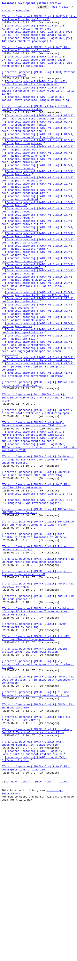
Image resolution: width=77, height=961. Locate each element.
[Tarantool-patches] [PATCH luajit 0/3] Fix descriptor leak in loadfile (36, 920)
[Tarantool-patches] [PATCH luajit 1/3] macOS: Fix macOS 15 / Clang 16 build (34, 98)
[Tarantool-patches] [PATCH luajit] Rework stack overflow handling (35, 749)
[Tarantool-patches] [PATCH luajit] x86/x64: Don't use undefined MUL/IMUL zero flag (37, 567)
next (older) (21, 936)
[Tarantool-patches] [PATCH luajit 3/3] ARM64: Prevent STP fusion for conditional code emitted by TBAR (39, 535)
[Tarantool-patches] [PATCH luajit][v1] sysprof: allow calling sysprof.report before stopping (38, 796)
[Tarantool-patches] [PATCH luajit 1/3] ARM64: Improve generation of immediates (34, 519)
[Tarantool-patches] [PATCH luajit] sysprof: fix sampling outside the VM (37, 686)
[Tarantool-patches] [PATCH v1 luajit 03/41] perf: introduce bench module (38, 154)
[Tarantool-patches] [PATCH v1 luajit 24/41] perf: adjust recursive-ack (38, 310)
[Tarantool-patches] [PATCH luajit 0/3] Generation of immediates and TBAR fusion (34, 508)
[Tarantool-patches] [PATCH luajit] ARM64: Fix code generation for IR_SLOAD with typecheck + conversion (38, 814)
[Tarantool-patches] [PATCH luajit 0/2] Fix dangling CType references (36, 582)
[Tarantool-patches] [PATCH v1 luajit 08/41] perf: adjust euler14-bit (38, 191)
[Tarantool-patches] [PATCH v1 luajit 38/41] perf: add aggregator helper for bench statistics (38, 420)
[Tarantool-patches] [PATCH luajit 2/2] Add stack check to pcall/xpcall (38, 76)
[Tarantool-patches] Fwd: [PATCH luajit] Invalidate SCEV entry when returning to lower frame (38, 476)
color (6, 12)
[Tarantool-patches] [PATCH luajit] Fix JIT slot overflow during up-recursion (36, 764)
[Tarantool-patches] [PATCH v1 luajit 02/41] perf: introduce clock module (38, 147)
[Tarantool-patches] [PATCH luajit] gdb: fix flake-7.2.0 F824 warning (37, 861)
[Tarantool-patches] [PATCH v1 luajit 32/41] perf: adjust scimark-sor (38, 374)
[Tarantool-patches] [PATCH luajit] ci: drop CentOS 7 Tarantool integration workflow (37, 876)
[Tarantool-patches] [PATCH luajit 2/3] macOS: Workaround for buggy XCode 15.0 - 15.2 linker (38, 107)
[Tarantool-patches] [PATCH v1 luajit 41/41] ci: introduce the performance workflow (38, 448)
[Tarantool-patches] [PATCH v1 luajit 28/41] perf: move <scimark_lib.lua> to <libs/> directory (38, 342)
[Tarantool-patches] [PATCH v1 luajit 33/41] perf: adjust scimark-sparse (38, 381)
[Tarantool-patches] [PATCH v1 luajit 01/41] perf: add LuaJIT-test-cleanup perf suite (38, 139)
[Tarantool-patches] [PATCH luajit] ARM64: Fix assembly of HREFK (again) (38, 459)
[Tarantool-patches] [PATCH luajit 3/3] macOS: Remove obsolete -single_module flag (35, 117)
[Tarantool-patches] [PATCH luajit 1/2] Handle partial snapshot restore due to (34, 902)
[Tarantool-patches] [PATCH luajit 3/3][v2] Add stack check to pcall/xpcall (38, 46)
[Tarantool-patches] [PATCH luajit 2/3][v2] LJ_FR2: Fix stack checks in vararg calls (38, 39)
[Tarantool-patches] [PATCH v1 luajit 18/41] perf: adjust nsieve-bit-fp (38, 266)
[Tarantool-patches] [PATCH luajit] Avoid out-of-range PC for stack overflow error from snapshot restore (38, 550)
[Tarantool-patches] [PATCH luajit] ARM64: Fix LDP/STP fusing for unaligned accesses (38, 671)
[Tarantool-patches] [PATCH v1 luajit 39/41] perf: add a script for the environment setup (38, 429)
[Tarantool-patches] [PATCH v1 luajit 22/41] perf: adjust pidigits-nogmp (38, 295)
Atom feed (36, 12)
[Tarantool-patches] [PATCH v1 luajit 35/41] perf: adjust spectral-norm (38, 396)
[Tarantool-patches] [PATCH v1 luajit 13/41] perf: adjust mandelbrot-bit (38, 228)
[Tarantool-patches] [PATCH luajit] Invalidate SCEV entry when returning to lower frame (38, 627)
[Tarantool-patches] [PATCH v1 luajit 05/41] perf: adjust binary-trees (38, 169)
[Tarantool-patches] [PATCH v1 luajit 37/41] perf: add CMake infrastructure (38, 411)
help (60, 8)
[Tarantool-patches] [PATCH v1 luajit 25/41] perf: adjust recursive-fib (38, 318)
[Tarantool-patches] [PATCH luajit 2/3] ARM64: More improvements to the (34, 526)
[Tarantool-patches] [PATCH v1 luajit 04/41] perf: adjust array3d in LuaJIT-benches (38, 162)
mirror (19, 12)
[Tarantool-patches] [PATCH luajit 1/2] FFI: (39, 591)
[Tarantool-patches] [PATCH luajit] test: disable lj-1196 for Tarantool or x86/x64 (34, 641)
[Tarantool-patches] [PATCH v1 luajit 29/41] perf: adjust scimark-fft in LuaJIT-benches (38, 351)
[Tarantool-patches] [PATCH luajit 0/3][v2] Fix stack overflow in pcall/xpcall (39, 20)
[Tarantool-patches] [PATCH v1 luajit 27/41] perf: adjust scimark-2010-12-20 (38, 333)
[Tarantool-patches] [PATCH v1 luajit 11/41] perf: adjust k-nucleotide (38, 214)
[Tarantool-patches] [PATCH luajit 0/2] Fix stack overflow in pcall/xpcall (36, 57)
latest (64, 936)
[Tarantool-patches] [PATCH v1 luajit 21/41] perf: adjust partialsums (38, 288)
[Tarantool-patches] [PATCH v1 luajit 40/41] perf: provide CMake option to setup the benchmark (38, 439)
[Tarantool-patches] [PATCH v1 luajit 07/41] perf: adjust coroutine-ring (38, 184)
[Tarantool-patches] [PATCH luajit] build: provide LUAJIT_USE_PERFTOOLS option (35, 779)
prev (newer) (45, 936)
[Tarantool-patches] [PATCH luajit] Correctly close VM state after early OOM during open (38, 493)
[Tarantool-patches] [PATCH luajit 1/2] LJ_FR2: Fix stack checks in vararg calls (34, 69)
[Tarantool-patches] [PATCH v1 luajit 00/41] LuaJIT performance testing (37, 128)
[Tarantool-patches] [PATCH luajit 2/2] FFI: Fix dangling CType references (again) (38, 600)
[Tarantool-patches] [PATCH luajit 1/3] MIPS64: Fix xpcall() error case (34, 31)
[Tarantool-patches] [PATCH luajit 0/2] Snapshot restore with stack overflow (33, 891)
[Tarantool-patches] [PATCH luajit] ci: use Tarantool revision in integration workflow (36, 831)
